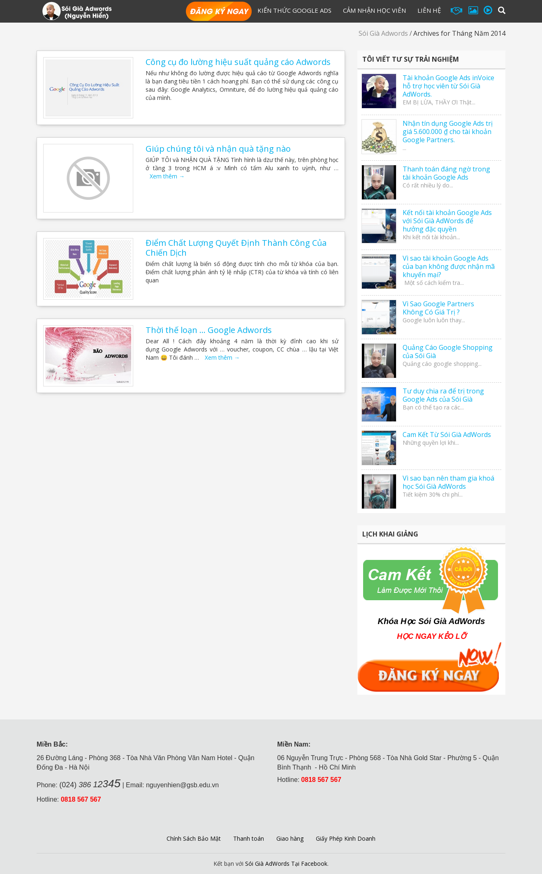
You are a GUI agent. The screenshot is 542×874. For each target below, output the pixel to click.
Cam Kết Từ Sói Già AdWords (447, 434)
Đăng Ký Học (219, 12)
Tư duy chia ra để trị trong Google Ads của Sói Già (443, 395)
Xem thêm (167, 176)
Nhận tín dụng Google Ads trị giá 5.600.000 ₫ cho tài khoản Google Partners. (448, 131)
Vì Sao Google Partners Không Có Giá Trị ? (438, 308)
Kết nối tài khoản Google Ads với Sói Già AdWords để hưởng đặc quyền (447, 221)
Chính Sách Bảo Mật (194, 838)
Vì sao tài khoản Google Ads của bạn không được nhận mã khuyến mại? (449, 266)
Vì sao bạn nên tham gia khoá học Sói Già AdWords (448, 482)
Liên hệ (429, 10)
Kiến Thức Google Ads (294, 10)
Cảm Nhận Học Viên (374, 10)
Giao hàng (289, 838)
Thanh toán (248, 838)
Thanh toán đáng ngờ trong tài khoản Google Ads (446, 173)
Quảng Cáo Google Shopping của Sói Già (448, 351)
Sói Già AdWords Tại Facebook (286, 863)
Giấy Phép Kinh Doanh (345, 838)
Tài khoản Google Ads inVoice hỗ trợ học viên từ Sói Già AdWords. (448, 86)
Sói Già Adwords (383, 33)
